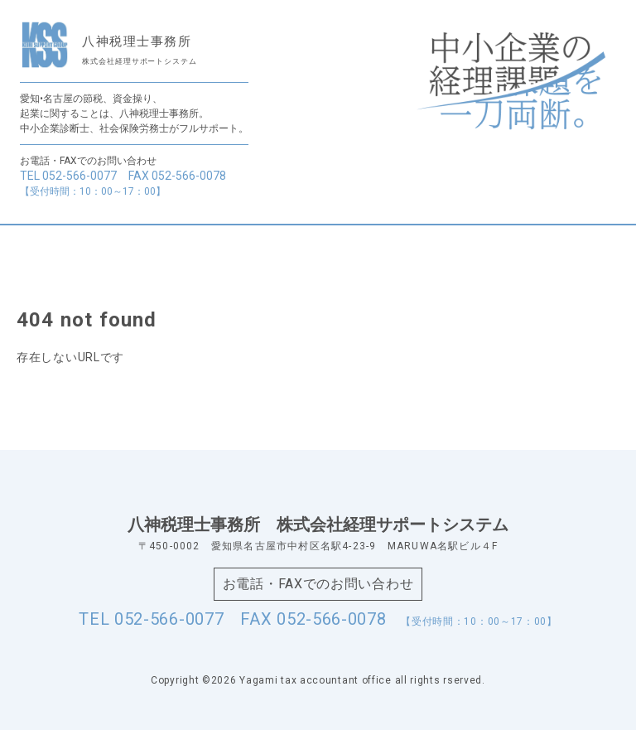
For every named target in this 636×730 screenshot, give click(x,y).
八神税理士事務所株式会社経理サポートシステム (318, 524)
